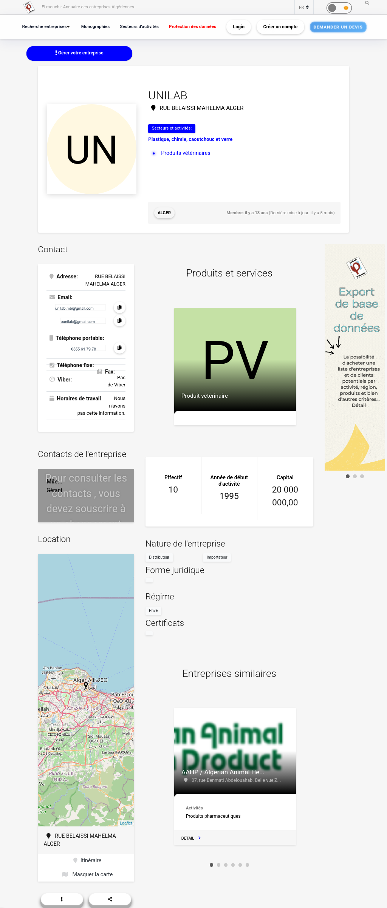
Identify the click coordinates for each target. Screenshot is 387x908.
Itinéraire (87, 860)
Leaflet (126, 823)
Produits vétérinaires (185, 153)
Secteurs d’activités (139, 26)
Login (239, 26)
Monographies (95, 26)
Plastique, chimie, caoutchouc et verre (190, 139)
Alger (164, 212)
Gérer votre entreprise (79, 53)
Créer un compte (280, 26)
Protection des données (192, 26)
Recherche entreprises (44, 26)
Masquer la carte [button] (87, 874)
